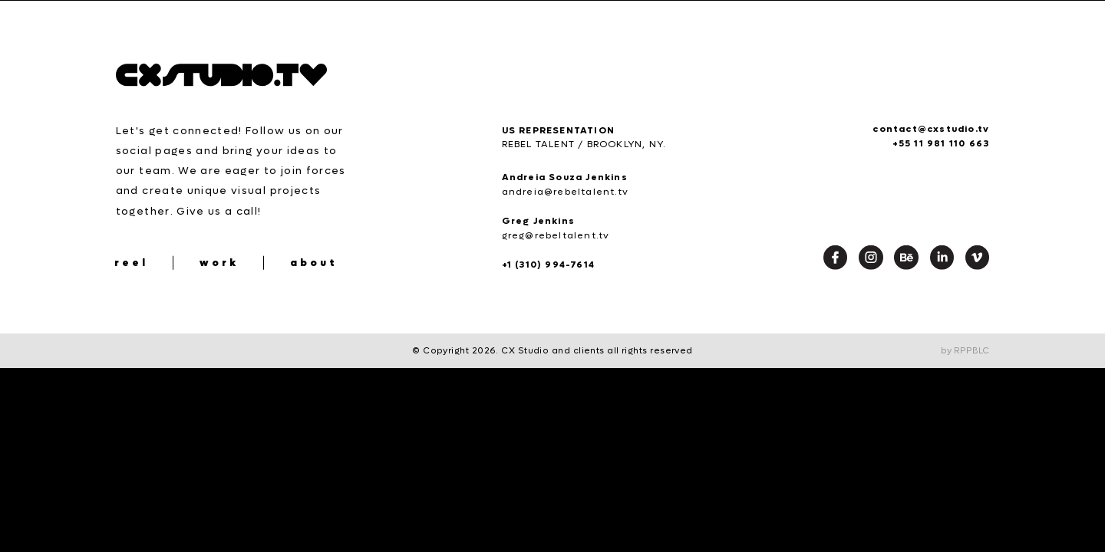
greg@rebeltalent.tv (556, 235)
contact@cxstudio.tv (930, 129)
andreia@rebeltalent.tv (565, 192)
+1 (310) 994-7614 (548, 264)
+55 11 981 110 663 (941, 143)
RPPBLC (971, 350)
